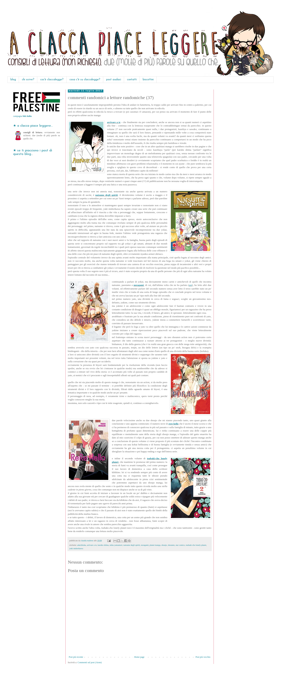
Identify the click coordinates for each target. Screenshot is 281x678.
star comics (180, 545)
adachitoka (81, 545)
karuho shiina (103, 545)
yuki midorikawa (76, 548)
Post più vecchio (203, 657)
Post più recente (76, 657)
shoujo (164, 545)
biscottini (148, 79)
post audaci (113, 79)
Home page (139, 657)
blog (13, 79)
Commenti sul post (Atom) (90, 662)
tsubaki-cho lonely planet (196, 545)
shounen (171, 545)
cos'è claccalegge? (52, 79)
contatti (132, 79)
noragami (139, 285)
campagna (22, 116)
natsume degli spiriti (106, 195)
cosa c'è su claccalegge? (85, 79)
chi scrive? (28, 79)
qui (190, 285)
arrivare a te (113, 122)
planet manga (155, 545)
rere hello (173, 423)
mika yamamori (116, 545)
